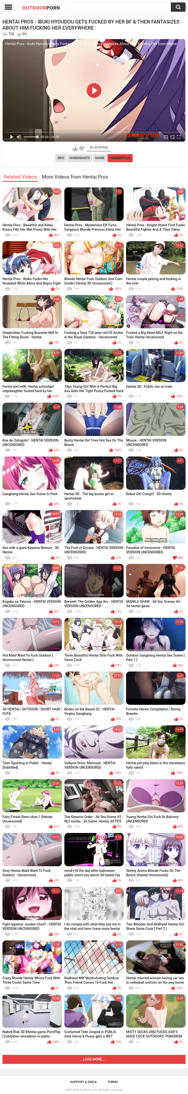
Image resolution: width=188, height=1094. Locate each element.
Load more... (94, 1059)
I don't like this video (81, 148)
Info (61, 158)
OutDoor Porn (89, 1090)
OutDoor (41, 7)
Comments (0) (120, 158)
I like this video (75, 148)
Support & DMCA (83, 1082)
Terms (112, 1082)
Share (99, 158)
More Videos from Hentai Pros (75, 177)
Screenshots (80, 158)
